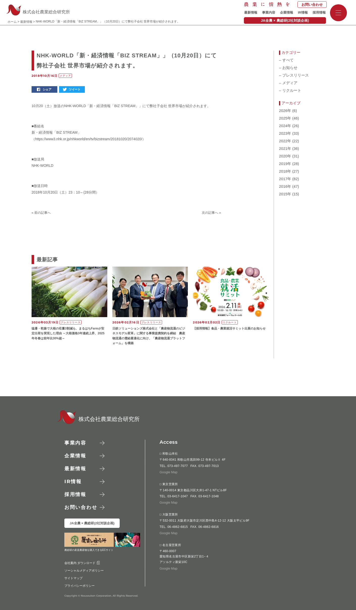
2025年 (285, 118)
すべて (286, 60)
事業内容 (268, 12)
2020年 (285, 156)
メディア (288, 83)
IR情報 (303, 12)
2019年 (285, 164)
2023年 (285, 133)
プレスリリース (294, 75)
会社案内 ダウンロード (82, 563)
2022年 (285, 141)
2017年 (285, 179)
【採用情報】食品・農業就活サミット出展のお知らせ (229, 328)
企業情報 (286, 12)
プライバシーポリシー (79, 585)
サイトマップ (73, 578)
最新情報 (250, 12)
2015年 (285, 194)
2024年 (285, 126)
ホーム (12, 22)
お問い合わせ (312, 5)
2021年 (285, 149)
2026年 (285, 111)
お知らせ (288, 68)
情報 (73, 481)
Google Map (168, 472)
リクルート (290, 90)
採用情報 (319, 12)
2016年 (285, 186)
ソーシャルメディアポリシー (84, 570)
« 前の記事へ (41, 213)
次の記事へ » (211, 213)
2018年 (285, 171)
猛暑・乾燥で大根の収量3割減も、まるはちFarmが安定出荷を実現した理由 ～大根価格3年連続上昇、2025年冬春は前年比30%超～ (68, 333)
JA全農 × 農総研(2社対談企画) (285, 20)
